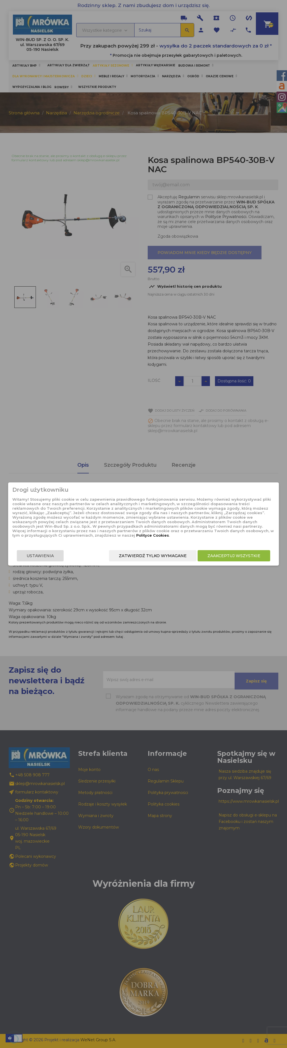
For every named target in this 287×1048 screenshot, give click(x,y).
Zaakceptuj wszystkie (235, 555)
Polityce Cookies (138, 535)
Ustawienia (38, 555)
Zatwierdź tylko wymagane (154, 555)
